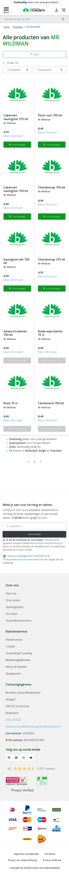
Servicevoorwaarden (33, 559)
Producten (18, 26)
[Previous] (28, 462)
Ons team (11, 613)
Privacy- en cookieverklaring (22, 860)
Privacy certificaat (52, 860)
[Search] (30, 19)
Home (6, 26)
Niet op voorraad (17, 360)
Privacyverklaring (11, 559)
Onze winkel (13, 600)
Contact (10, 646)
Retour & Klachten (16, 666)
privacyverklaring (51, 543)
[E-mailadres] (34, 526)
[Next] (40, 462)
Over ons (11, 593)
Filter (34, 54)
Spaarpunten (13, 673)
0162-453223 (13, 719)
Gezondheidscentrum (18, 620)
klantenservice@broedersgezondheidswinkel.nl (33, 726)
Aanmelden (34, 534)
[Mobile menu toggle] (6, 10)
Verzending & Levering (19, 653)
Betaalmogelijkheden (18, 660)
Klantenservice (14, 639)
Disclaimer (50, 853)
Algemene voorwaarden (26, 853)
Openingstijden (14, 607)
